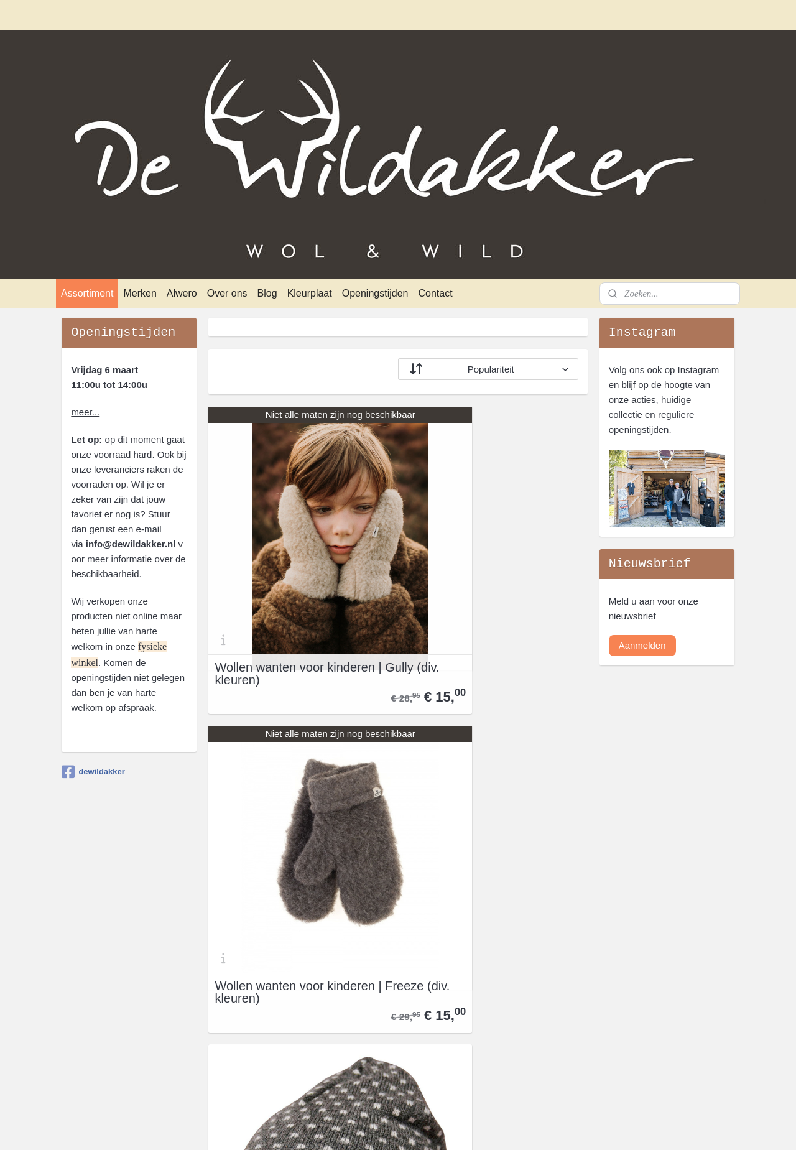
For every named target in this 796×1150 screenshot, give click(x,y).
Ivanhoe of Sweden (375, 1014)
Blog (267, 293)
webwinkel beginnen (422, 1127)
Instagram (699, 369)
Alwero (182, 293)
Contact (435, 293)
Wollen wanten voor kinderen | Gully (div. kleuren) (298, 593)
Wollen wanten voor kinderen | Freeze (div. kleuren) (493, 593)
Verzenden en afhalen (107, 999)
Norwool (352, 1074)
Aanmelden (642, 645)
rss (381, 1127)
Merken (139, 293)
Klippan (350, 1044)
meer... (85, 412)
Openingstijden (375, 293)
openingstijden (502, 969)
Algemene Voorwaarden (111, 954)
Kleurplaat (309, 293)
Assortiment (87, 293)
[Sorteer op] (488, 369)
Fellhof (349, 984)
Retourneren (87, 984)
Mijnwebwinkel (518, 1127)
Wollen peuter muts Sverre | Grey (291, 832)
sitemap (359, 1127)
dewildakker (93, 771)
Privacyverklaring (97, 969)
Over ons (227, 293)
